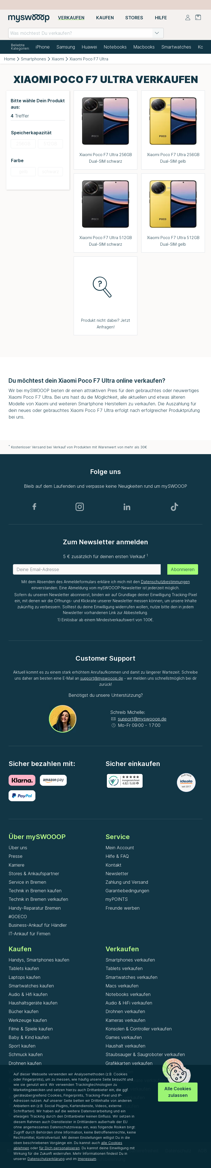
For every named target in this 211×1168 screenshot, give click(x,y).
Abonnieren (183, 569)
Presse (16, 856)
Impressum (87, 1159)
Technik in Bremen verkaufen (38, 899)
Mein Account (120, 847)
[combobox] (86, 33)
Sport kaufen (22, 1046)
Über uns (18, 847)
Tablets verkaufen (124, 968)
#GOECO (18, 916)
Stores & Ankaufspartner (34, 873)
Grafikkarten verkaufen (129, 1063)
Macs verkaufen (122, 985)
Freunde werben (123, 908)
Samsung (65, 47)
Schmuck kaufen (26, 1054)
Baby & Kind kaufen (29, 1037)
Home (9, 59)
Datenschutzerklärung (46, 1159)
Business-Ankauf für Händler (38, 925)
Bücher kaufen (23, 1011)
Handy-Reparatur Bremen (35, 908)
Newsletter (117, 873)
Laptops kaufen (24, 977)
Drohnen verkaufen (125, 1011)
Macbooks (144, 47)
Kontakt (113, 865)
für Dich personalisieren (59, 1148)
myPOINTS (117, 899)
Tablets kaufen (24, 968)
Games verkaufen (124, 1037)
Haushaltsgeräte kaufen (33, 1003)
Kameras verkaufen (125, 1020)
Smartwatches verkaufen (131, 977)
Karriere (16, 865)
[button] (157, 33)
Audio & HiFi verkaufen (129, 1003)
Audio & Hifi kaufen (28, 994)
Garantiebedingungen (127, 890)
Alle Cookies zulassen (177, 1092)
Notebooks (115, 47)
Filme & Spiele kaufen (31, 1029)
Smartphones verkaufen (130, 960)
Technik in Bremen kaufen (35, 890)
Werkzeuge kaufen (28, 1020)
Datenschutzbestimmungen (165, 582)
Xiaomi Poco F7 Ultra (89, 59)
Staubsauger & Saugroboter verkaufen (145, 1054)
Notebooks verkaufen (128, 994)
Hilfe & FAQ (117, 856)
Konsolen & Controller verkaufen (139, 1029)
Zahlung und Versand (127, 882)
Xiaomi (58, 59)
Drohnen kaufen (25, 1063)
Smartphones (33, 59)
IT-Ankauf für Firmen (29, 933)
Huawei (89, 47)
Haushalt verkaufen (125, 1046)
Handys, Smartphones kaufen (39, 960)
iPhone (43, 47)
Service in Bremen (27, 882)
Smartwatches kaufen (31, 985)
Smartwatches (176, 47)
